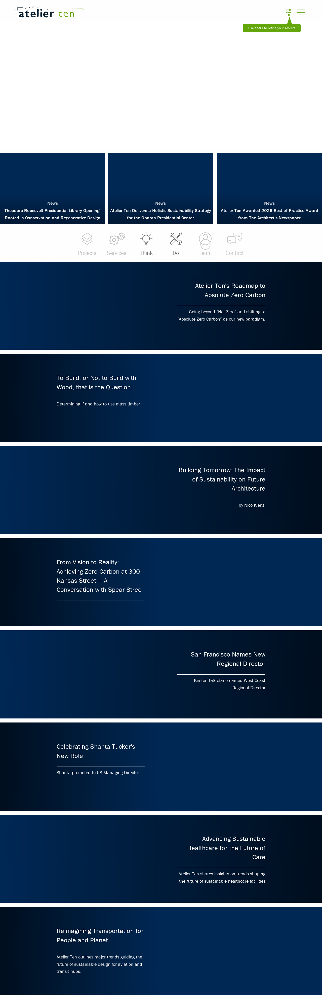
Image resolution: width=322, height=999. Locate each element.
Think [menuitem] (146, 244)
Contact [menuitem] (234, 244)
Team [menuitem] (205, 244)
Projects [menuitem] (87, 244)
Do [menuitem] (175, 244)
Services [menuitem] (116, 244)
